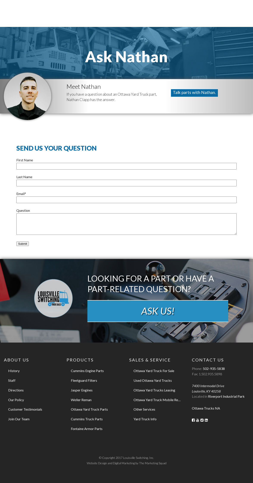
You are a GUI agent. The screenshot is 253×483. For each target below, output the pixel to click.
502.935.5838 (209, 7)
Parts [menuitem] (122, 18)
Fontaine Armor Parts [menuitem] (86, 429)
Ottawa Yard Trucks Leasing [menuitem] (154, 390)
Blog (185, 7)
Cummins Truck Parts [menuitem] (87, 419)
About (155, 7)
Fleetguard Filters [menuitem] (84, 380)
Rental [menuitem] (169, 18)
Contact (171, 7)
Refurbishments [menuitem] (227, 18)
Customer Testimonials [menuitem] (25, 409)
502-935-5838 (214, 368)
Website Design (97, 463)
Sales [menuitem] (102, 18)
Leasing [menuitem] (145, 18)
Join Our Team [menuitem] (18, 419)
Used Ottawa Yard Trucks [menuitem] (152, 380)
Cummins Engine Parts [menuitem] (87, 371)
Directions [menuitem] (16, 390)
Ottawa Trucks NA (206, 408)
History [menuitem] (14, 371)
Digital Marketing (124, 463)
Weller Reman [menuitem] (81, 400)
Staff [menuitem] (12, 380)
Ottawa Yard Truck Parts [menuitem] (89, 409)
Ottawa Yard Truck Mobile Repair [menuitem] (158, 400)
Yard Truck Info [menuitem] (145, 419)
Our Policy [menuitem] (16, 400)
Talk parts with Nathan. (195, 92)
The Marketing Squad (153, 463)
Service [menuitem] (193, 18)
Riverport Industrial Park (226, 396)
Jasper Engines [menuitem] (82, 390)
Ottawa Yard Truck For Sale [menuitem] (153, 371)
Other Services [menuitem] (144, 409)
